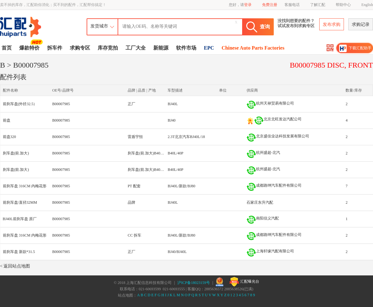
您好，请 (240, 5)
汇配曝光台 (244, 281)
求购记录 (361, 24)
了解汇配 (317, 5)
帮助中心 (343, 5)
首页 (7, 48)
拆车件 (54, 48)
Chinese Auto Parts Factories (253, 48)
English (367, 5)
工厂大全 (135, 48)
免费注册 (269, 5)
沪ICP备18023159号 (193, 282)
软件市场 (186, 48)
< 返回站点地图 (15, 266)
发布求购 (331, 24)
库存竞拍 (108, 48)
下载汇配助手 (355, 48)
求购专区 (80, 48)
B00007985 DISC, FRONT (331, 65)
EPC (209, 48)
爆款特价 (30, 47)
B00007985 (61, 104)
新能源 (160, 48)
